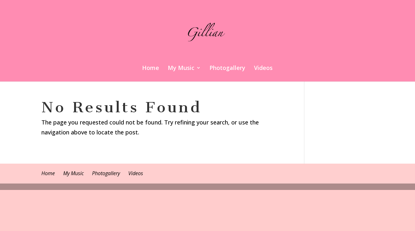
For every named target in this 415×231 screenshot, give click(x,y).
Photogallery (227, 68)
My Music (181, 68)
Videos (263, 68)
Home (150, 68)
